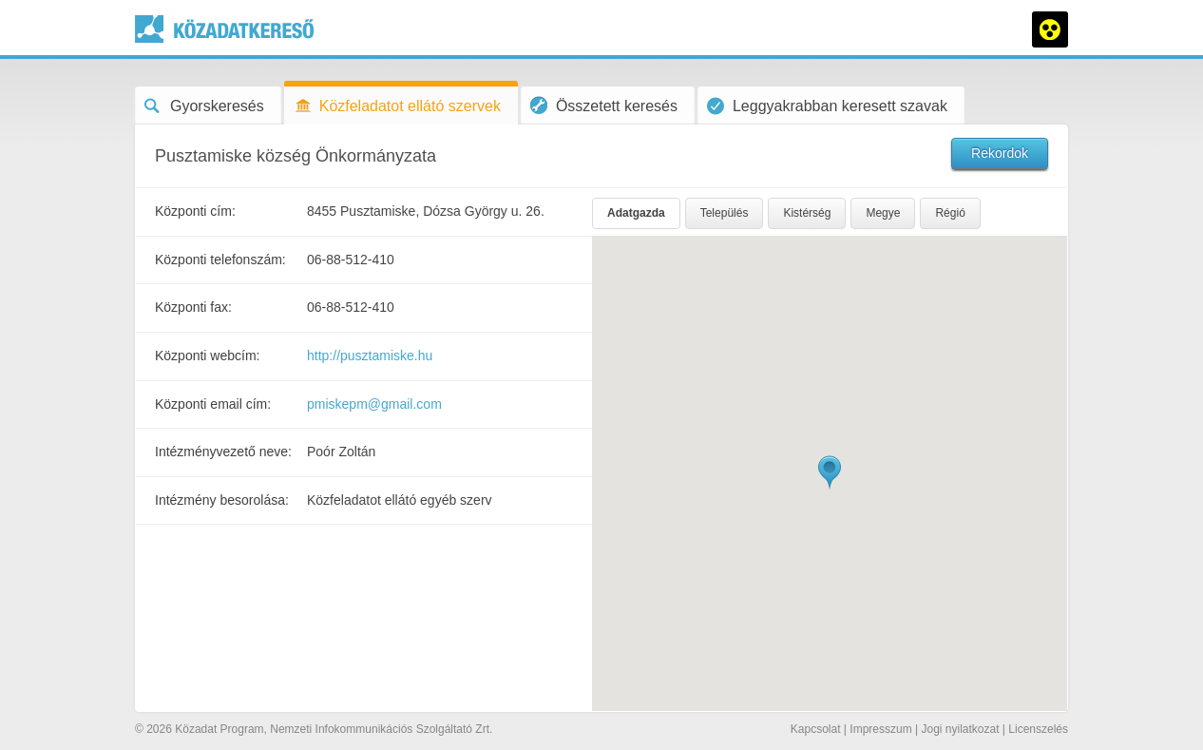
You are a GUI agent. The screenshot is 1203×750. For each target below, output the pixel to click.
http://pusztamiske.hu (369, 355)
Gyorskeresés (204, 106)
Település (724, 213)
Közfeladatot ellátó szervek (397, 106)
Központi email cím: (213, 404)
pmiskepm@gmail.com (374, 404)
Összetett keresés (604, 105)
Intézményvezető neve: (223, 451)
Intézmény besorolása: (222, 500)
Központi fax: (193, 307)
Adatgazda (636, 213)
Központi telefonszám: (220, 259)
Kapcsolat (816, 729)
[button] (829, 472)
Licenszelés (1038, 729)
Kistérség (807, 213)
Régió (949, 213)
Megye (883, 213)
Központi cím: (195, 211)
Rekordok (999, 153)
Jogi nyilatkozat (960, 729)
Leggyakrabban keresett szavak (827, 106)
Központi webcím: (207, 355)
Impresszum (880, 729)
